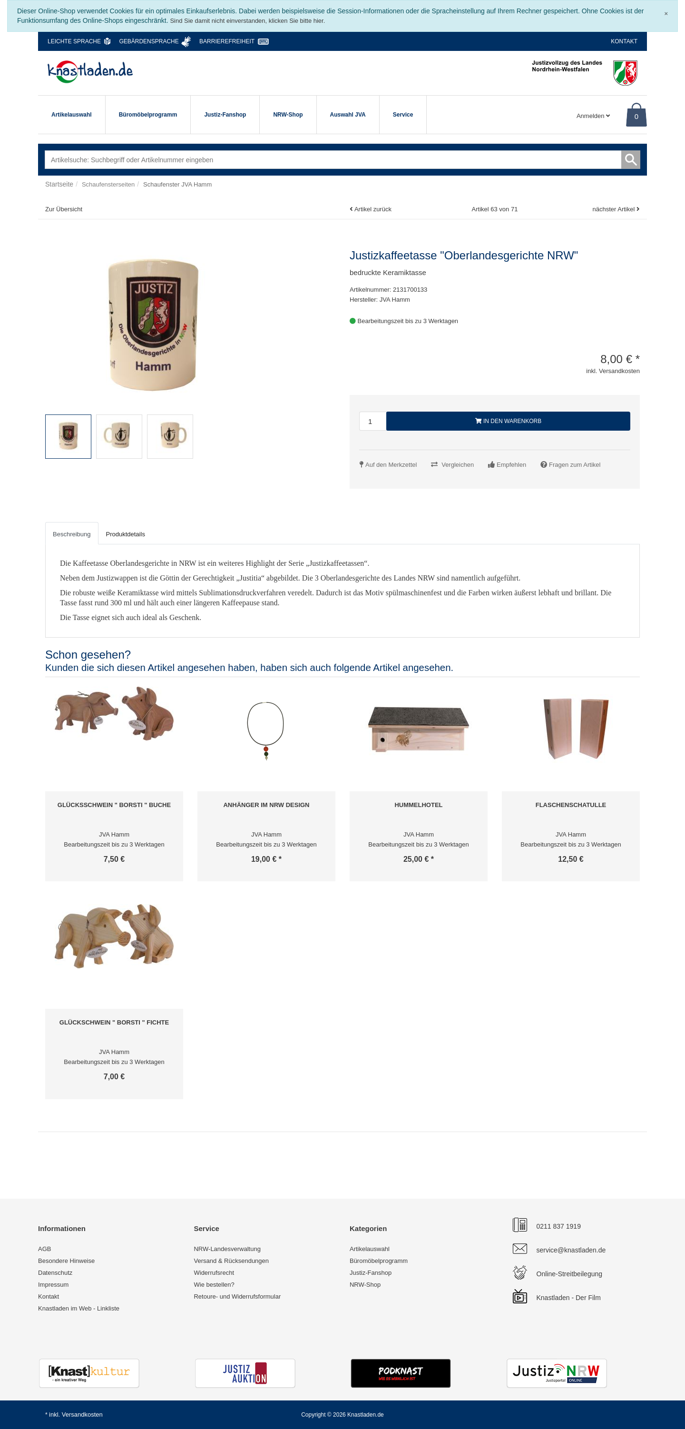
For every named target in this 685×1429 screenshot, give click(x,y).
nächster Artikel (614, 209)
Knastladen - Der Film (569, 1297)
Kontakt (624, 41)
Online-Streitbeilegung (570, 1274)
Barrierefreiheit (226, 41)
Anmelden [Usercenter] (593, 115)
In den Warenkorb (508, 421)
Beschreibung (72, 534)
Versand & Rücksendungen (231, 1260)
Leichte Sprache (74, 41)
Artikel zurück (372, 209)
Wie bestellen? (214, 1284)
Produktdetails (125, 534)
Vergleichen (457, 464)
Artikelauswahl (71, 114)
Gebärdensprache (148, 41)
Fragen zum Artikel (574, 464)
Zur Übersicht (63, 209)
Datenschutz (55, 1272)
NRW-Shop (288, 114)
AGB (44, 1248)
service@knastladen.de (571, 1250)
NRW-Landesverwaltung (227, 1248)
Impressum (53, 1284)
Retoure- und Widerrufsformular (237, 1296)
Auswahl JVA (348, 114)
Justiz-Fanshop (225, 114)
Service (403, 114)
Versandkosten (82, 1414)
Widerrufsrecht (214, 1272)
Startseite (59, 184)
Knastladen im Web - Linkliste (78, 1308)
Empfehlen (511, 464)
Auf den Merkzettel (391, 464)
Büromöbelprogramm (148, 114)
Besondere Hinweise (66, 1260)
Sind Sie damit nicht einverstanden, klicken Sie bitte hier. (247, 20)
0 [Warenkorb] (636, 116)
